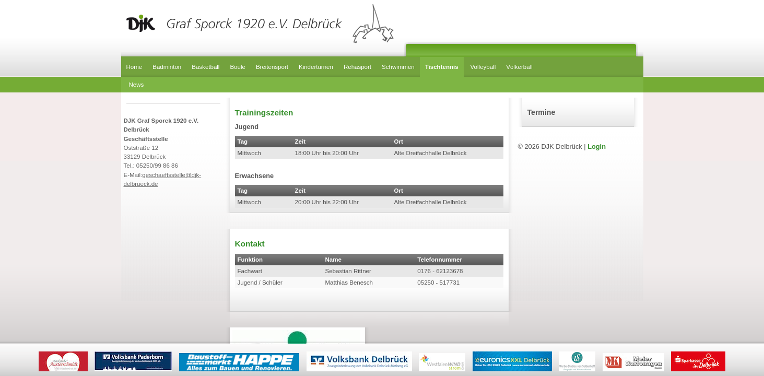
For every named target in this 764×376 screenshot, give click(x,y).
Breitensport (272, 67)
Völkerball (519, 67)
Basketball (205, 67)
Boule (237, 67)
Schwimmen (398, 67)
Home (134, 67)
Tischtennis (442, 67)
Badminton (166, 67)
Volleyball (483, 67)
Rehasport (357, 67)
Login (596, 146)
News (136, 84)
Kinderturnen (316, 67)
